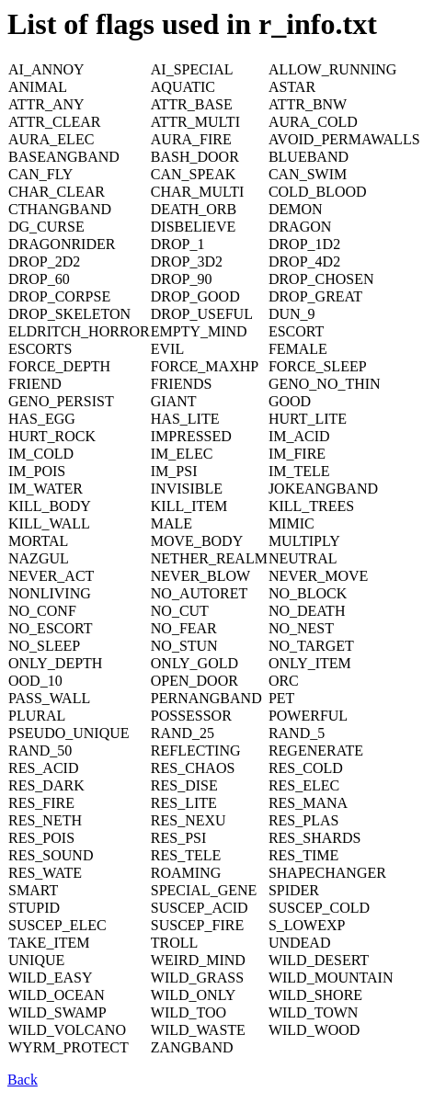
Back (22, 1079)
